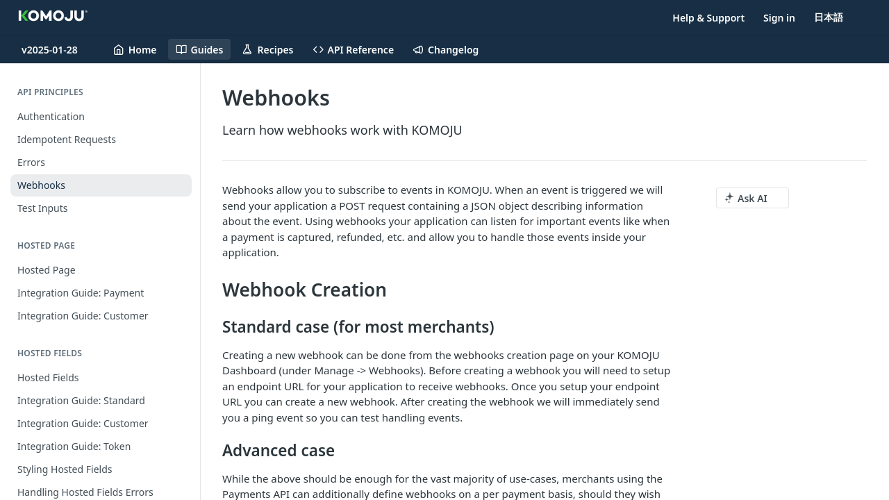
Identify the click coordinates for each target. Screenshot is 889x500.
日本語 (828, 17)
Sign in (779, 17)
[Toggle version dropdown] (58, 49)
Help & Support (708, 17)
